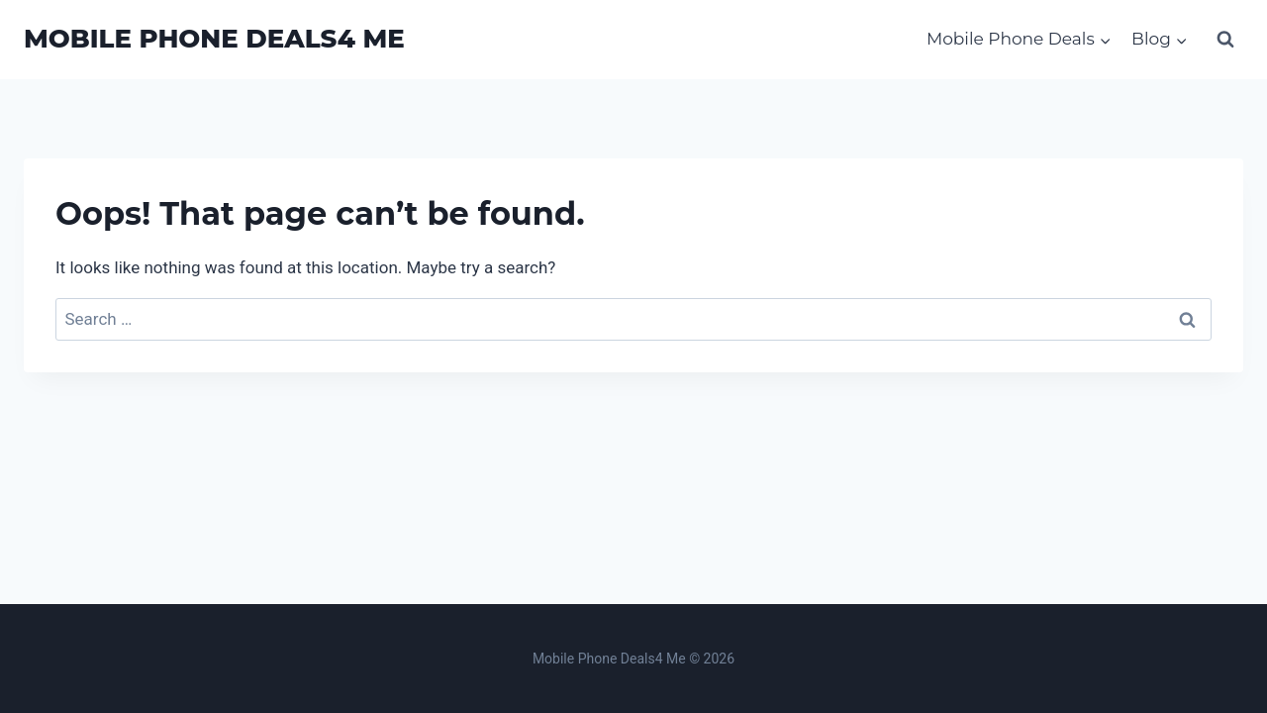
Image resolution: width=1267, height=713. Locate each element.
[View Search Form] (1225, 39)
